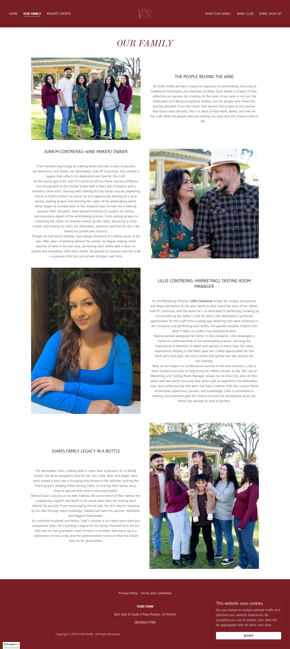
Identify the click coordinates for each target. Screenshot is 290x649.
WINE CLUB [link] (245, 14)
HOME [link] (13, 14)
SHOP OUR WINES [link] (218, 14)
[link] (145, 13)
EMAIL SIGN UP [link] (270, 14)
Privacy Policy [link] (128, 593)
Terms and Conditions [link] (156, 593)
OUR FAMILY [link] (32, 14)
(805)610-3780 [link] (145, 622)
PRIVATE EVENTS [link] (59, 14)
